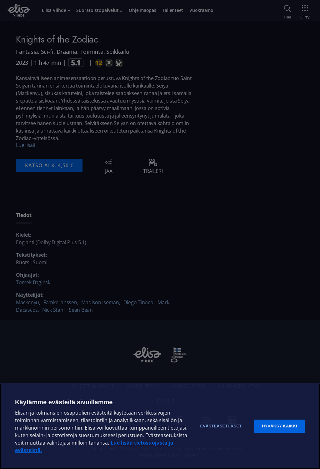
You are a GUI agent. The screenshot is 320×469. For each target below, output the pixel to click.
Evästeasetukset (221, 426)
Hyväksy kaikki (279, 426)
